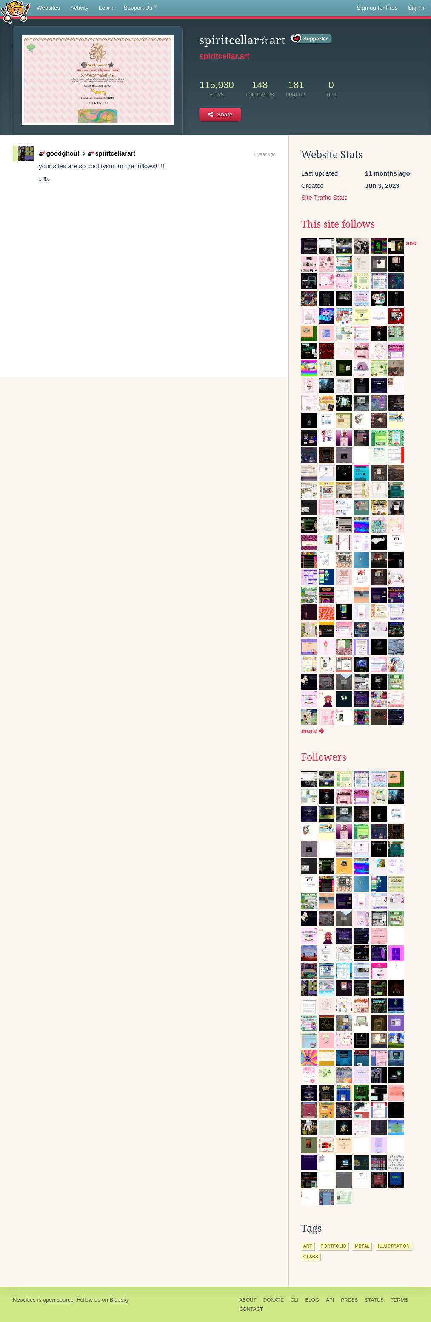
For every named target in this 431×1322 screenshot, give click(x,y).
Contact (251, 1309)
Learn (106, 8)
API (330, 1300)
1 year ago (265, 154)
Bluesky (119, 1300)
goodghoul (59, 153)
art (307, 1245)
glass (310, 1256)
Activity (79, 8)
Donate (273, 1300)
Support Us (140, 8)
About (248, 1300)
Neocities (24, 1300)
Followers (323, 757)
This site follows (338, 224)
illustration (393, 1245)
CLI (294, 1300)
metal (362, 1245)
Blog (312, 1300)
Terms (399, 1300)
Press (349, 1300)
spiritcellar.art (224, 56)
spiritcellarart (112, 153)
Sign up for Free (377, 8)
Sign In (417, 8)
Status (374, 1300)
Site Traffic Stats (324, 197)
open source (58, 1300)
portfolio (333, 1245)
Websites (48, 8)
